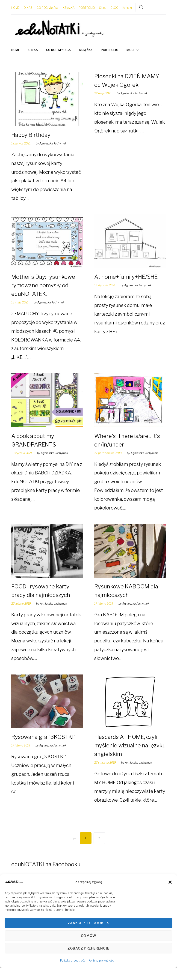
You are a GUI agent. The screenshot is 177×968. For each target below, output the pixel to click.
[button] (170, 882)
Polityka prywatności (73, 960)
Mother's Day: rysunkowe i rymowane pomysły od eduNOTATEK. (44, 283)
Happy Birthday (30, 132)
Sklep (102, 6)
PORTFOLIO (87, 6)
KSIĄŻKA (69, 6)
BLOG (114, 6)
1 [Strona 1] (85, 836)
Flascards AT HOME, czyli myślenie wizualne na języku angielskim (130, 743)
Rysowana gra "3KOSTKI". (44, 734)
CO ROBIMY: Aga (48, 6)
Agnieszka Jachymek (53, 141)
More (131, 47)
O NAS (28, 6)
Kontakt (127, 6)
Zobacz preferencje (88, 948)
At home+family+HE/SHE (126, 274)
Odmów (88, 936)
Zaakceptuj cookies (88, 923)
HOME (15, 6)
